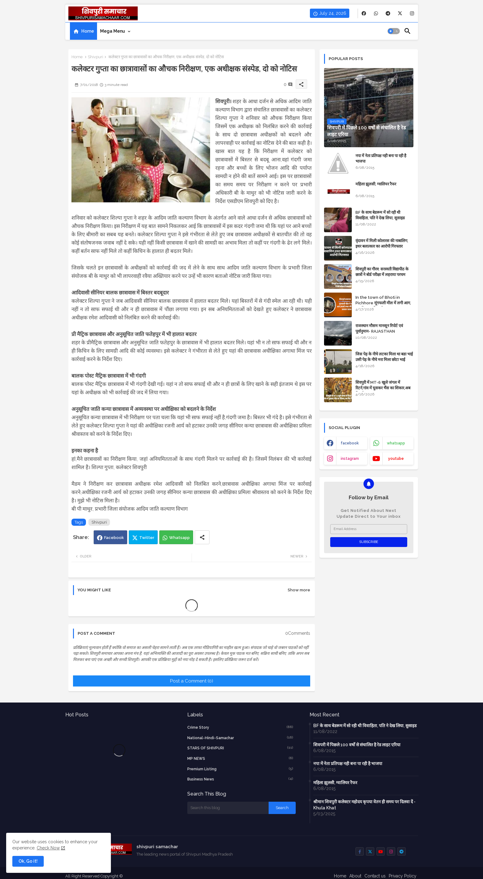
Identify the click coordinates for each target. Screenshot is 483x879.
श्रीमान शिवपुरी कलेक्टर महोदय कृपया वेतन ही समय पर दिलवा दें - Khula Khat (364, 804)
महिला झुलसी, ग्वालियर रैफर (375, 184)
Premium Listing (240, 768)
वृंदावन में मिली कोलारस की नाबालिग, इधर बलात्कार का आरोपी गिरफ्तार (381, 243)
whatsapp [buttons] (396, 443)
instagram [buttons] (350, 458)
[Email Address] (368, 529)
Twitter (146, 537)
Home (87, 31)
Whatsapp (179, 537)
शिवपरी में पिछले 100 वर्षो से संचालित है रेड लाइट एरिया (356, 744)
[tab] (83, 31)
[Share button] (202, 537)
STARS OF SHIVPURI (240, 747)
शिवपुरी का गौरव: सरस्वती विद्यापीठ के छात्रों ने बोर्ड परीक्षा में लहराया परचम (381, 272)
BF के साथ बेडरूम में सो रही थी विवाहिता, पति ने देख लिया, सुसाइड (380, 215)
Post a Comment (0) (191, 681)
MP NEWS (240, 758)
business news (240, 778)
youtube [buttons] (396, 458)
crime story (240, 727)
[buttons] (364, 13)
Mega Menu (112, 31)
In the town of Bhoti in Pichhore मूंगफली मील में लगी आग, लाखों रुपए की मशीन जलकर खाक (383, 303)
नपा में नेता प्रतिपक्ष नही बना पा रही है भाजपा (380, 158)
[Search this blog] (228, 808)
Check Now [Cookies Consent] (48, 847)
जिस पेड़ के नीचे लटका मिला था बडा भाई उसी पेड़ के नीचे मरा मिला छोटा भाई (384, 357)
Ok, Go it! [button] (28, 861)
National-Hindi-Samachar (240, 737)
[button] (394, 31)
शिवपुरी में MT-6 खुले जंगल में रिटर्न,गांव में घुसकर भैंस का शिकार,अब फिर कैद (382, 388)
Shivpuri (95, 57)
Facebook (114, 537)
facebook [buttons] (350, 443)
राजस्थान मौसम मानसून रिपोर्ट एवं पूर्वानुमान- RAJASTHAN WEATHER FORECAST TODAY (383, 331)
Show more (299, 590)
